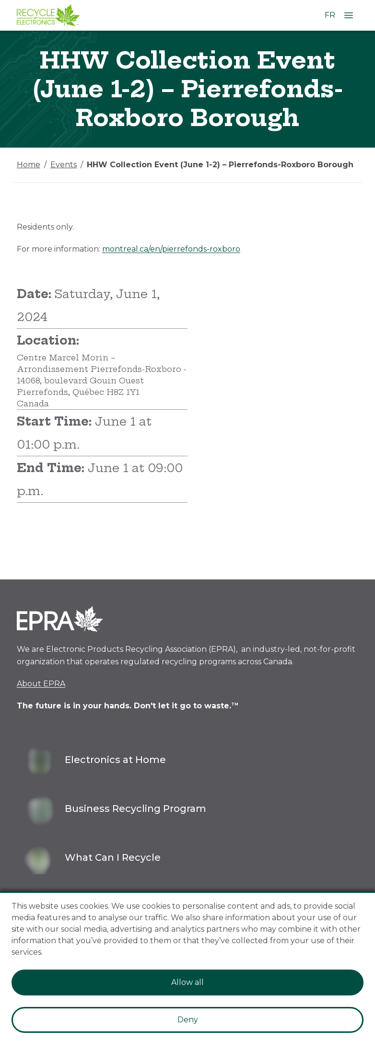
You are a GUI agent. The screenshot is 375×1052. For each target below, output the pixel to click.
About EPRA (41, 683)
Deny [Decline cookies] (187, 1019)
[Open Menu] (348, 15)
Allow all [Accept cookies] (187, 982)
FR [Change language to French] (330, 15)
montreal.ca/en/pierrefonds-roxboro (171, 249)
